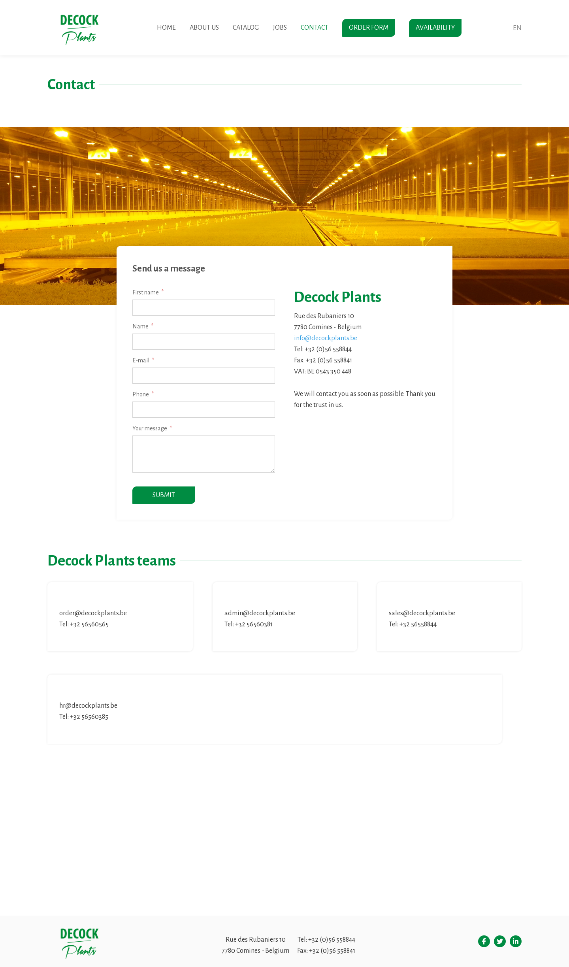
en (517, 28)
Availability (435, 27)
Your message (149, 428)
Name (140, 326)
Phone (140, 394)
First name (145, 292)
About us (204, 27)
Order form (368, 27)
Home (166, 27)
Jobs (280, 27)
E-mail (140, 360)
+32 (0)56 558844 (331, 939)
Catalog (246, 27)
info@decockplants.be (325, 338)
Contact (314, 27)
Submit (164, 495)
